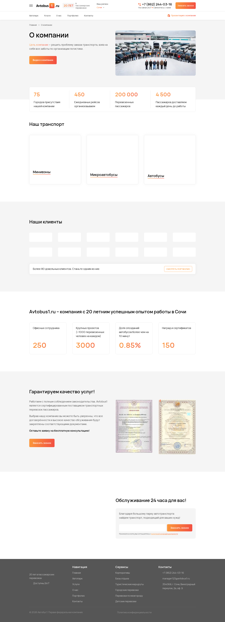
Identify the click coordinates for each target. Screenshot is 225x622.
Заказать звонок (186, 5)
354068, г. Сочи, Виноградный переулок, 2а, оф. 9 (178, 586)
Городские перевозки (127, 590)
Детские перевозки (125, 601)
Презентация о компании (181, 15)
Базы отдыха (122, 578)
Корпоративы (122, 572)
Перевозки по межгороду (129, 595)
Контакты (88, 15)
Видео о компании (43, 60)
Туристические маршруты (129, 584)
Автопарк (33, 15)
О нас (59, 15)
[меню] (31, 6)
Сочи (99, 7)
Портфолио (72, 15)
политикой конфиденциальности (164, 534)
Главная (33, 25)
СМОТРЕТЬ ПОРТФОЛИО (178, 269)
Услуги (47, 15)
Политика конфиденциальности (134, 612)
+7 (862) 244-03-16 (157, 4)
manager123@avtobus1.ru (176, 578)
